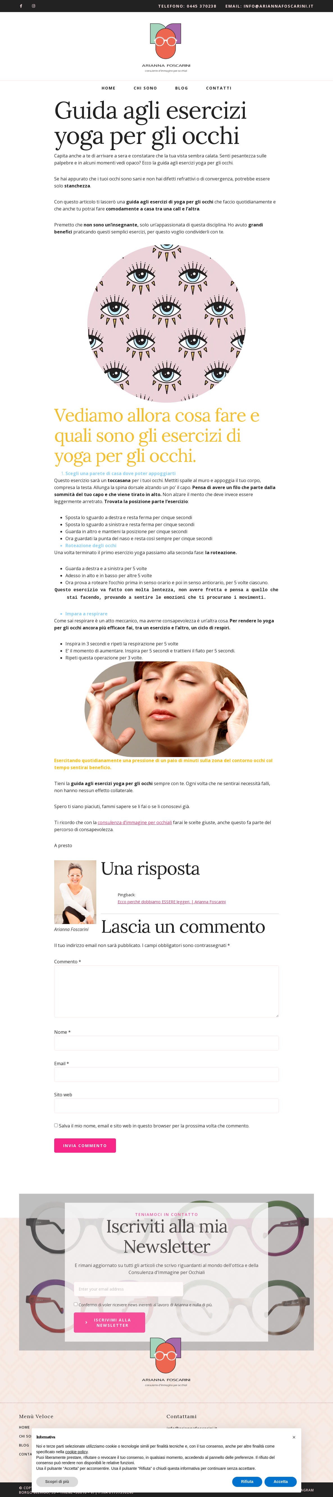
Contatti (219, 88)
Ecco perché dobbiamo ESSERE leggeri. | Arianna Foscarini (172, 900)
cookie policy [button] (76, 1452)
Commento (67, 960)
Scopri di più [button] (57, 1481)
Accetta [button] (280, 1481)
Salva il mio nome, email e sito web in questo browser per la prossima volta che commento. (154, 1125)
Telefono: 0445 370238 (187, 6)
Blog (181, 88)
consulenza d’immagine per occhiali (135, 821)
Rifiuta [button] (247, 1481)
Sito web (63, 1093)
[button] (293, 1437)
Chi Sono (145, 88)
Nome (62, 1031)
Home (109, 88)
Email (61, 1062)
